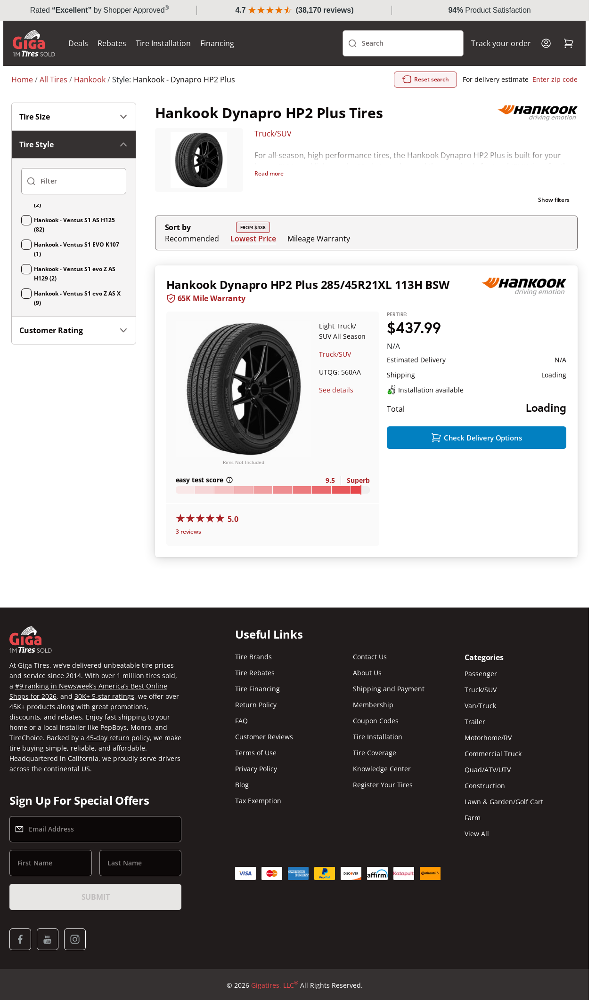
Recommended (192, 238)
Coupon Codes (376, 721)
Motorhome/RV (488, 738)
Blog (242, 785)
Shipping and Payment (389, 689)
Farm (473, 818)
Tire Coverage (374, 753)
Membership (373, 705)
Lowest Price (253, 238)
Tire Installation (171, 43)
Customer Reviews (264, 737)
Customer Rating (73, 330)
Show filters (554, 200)
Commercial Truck (493, 754)
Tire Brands (253, 657)
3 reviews (188, 532)
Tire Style (73, 144)
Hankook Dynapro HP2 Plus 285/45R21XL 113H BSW (307, 284)
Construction (485, 786)
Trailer (475, 722)
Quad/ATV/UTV (488, 770)
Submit (96, 898)
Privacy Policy (256, 769)
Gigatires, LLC (274, 986)
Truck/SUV (273, 133)
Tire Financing (257, 689)
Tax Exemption (258, 801)
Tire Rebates (255, 673)
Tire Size (73, 117)
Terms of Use (256, 753)
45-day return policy (118, 738)
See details (336, 389)
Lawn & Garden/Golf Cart (504, 802)
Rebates (120, 43)
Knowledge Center (382, 769)
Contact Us (370, 657)
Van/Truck (480, 706)
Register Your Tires (383, 785)
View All (477, 834)
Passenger (481, 674)
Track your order (493, 43)
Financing (225, 43)
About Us (367, 673)
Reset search (425, 79)
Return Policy (256, 705)
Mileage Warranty (318, 238)
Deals (86, 43)
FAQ (241, 721)
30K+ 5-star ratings (104, 697)
